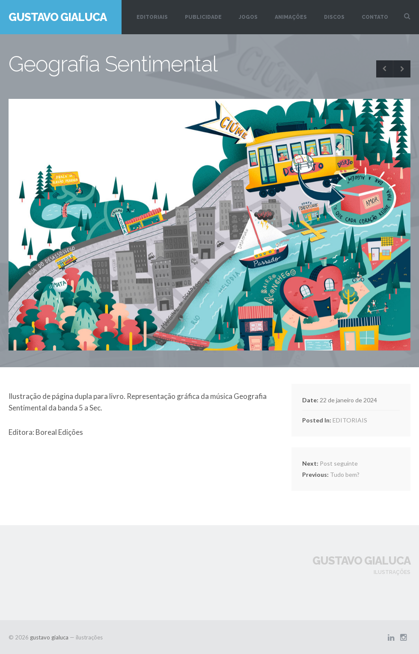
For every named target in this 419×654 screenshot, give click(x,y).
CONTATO (375, 17)
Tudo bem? (331, 474)
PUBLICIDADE (203, 17)
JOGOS (248, 17)
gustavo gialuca (58, 17)
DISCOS (334, 17)
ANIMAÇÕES (291, 17)
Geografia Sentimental (113, 64)
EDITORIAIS (152, 17)
